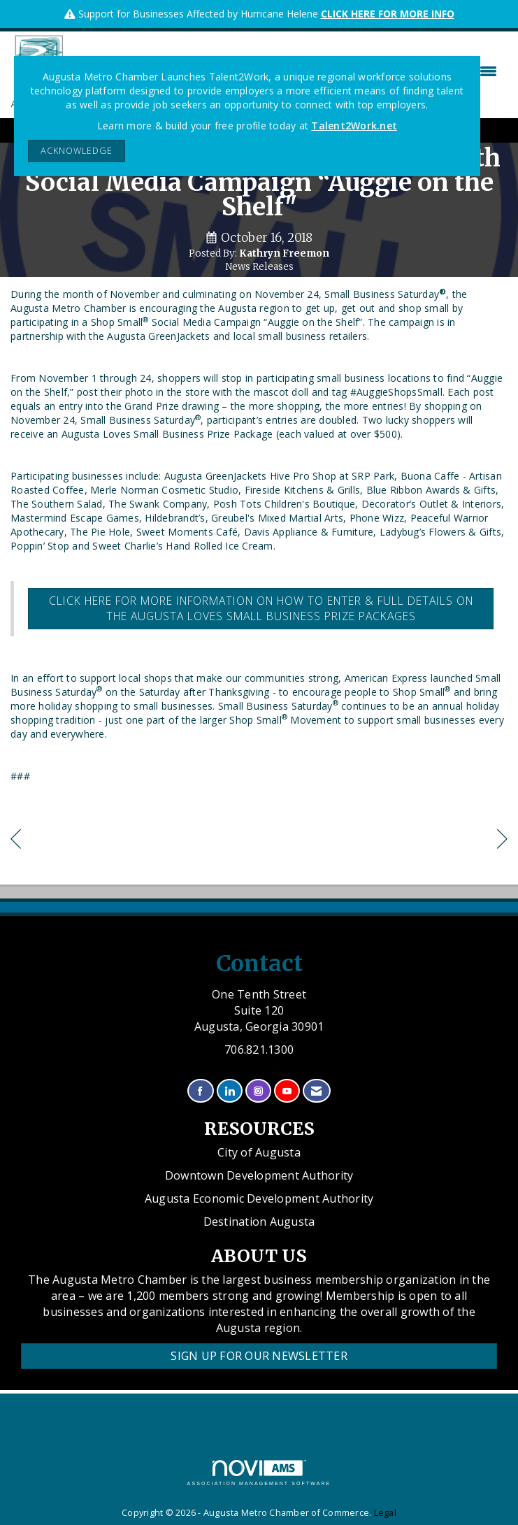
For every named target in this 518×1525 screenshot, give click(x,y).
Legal (385, 1513)
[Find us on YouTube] (287, 1091)
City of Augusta (259, 1152)
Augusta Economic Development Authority (259, 1198)
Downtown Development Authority (259, 1175)
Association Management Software (259, 1473)
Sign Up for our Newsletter (259, 1355)
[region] (502, 841)
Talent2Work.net (354, 125)
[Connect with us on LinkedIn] (230, 1091)
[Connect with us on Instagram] (258, 1091)
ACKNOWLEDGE (77, 151)
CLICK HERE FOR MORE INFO (387, 13)
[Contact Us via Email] (316, 1091)
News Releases (259, 267)
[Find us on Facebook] (200, 1091)
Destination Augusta (259, 1221)
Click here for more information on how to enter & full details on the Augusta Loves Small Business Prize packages (261, 608)
